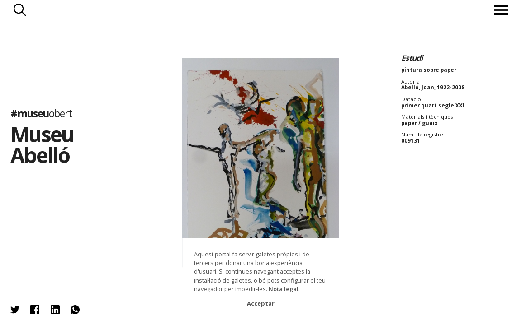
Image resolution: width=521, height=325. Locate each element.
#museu (41, 113)
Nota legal (283, 289)
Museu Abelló (41, 144)
